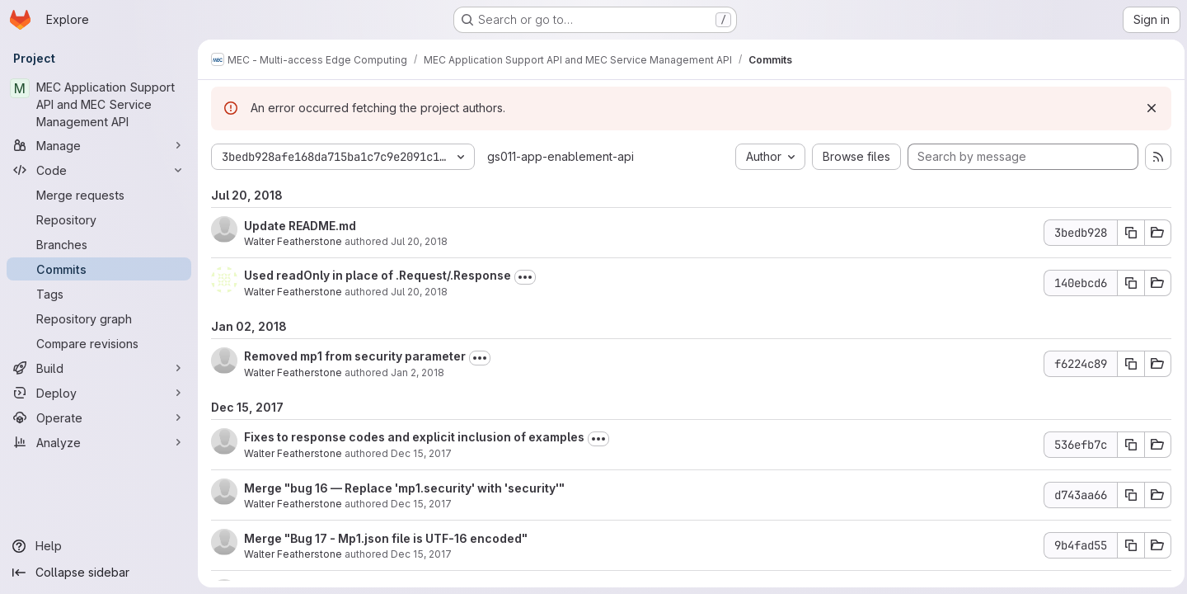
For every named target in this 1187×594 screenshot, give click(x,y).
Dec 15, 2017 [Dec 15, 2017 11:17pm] (421, 453)
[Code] (99, 170)
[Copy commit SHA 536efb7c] (1127, 444)
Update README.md (300, 226)
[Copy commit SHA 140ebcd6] (1127, 283)
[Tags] (99, 293)
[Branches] (99, 244)
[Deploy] (99, 392)
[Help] (99, 546)
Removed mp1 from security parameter (355, 356)
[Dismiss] (1147, 108)
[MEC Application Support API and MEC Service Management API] (99, 104)
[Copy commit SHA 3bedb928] (1127, 232)
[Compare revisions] (99, 343)
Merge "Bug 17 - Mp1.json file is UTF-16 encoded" (386, 538)
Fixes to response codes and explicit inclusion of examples (414, 437)
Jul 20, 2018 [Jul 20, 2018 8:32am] (419, 291)
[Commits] (99, 268)
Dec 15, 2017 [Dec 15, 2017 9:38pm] (421, 554)
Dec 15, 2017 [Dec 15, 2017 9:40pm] (421, 503)
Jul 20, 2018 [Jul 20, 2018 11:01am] (419, 241)
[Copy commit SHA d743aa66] (1127, 495)
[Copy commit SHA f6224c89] (1127, 364)
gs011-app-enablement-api (560, 156)
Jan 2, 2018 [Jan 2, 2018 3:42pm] (417, 372)
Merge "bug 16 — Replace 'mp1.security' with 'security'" (404, 488)
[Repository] (99, 219)
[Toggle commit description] (525, 277)
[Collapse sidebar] (99, 572)
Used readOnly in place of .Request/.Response (377, 275)
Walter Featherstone (293, 241)
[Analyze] (99, 442)
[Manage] (99, 145)
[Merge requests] (99, 194)
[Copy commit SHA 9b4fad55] (1127, 545)
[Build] (99, 368)
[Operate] (99, 417)
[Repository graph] (99, 318)
